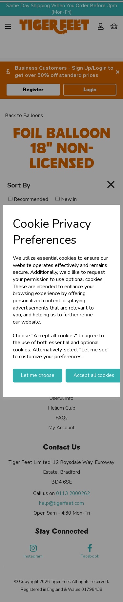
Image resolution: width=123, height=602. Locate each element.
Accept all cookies (93, 375)
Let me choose (37, 375)
